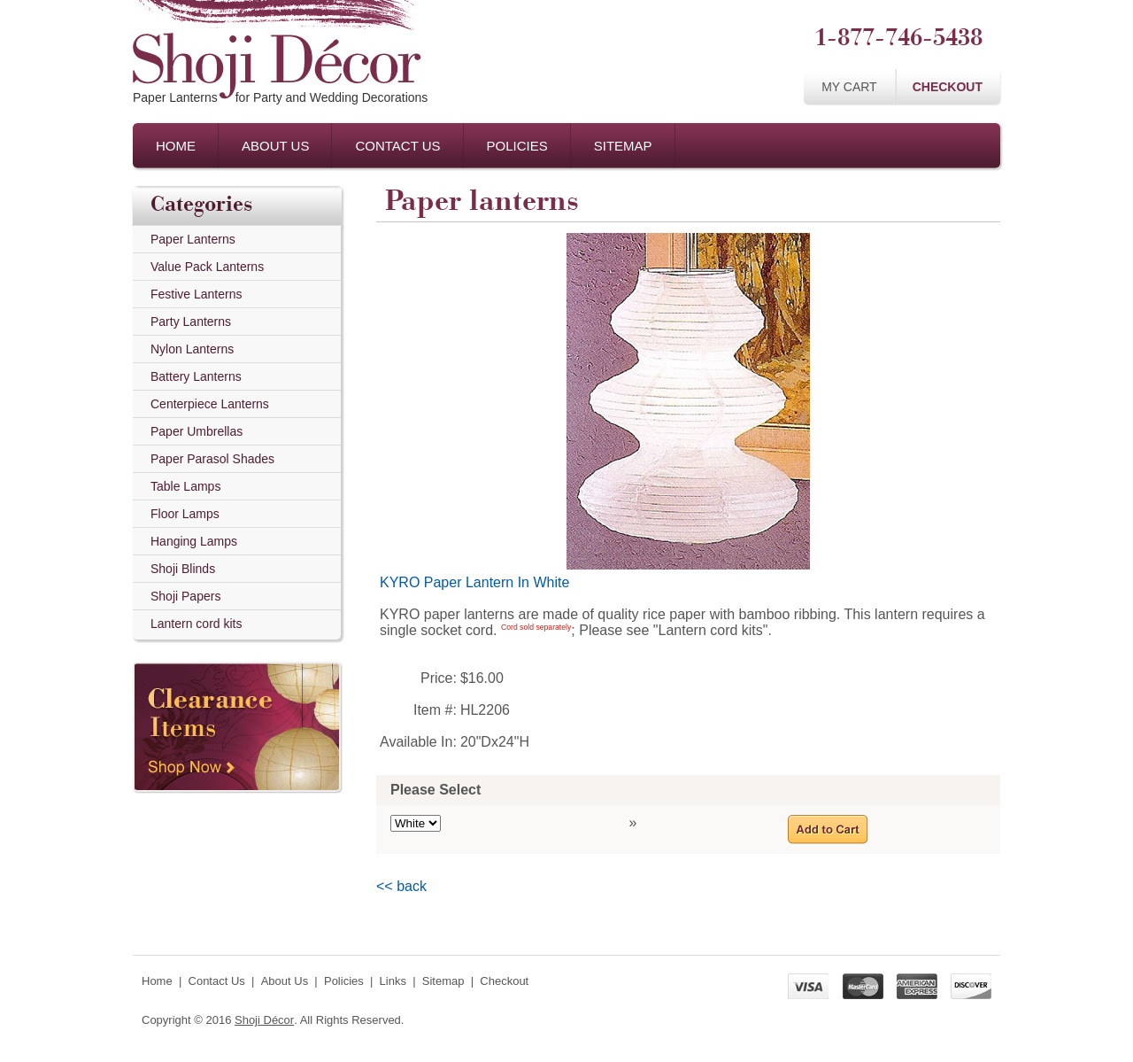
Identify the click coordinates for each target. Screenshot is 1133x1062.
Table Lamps (185, 486)
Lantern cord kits (196, 623)
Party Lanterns (190, 321)
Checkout (948, 87)
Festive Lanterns (196, 294)
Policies (517, 145)
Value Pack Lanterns (207, 267)
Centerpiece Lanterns (209, 404)
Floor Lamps (185, 514)
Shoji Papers (185, 596)
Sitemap (623, 145)
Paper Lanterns (192, 239)
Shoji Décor (264, 1020)
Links (393, 981)
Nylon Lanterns (192, 349)
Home (176, 145)
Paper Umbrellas (196, 431)
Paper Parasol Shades (212, 459)
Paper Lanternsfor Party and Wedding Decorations (280, 97)
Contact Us (397, 145)
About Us (275, 145)
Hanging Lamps (193, 541)
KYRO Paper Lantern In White (474, 582)
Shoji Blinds (182, 569)
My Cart (849, 87)
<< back (401, 886)
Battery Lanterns (196, 376)
